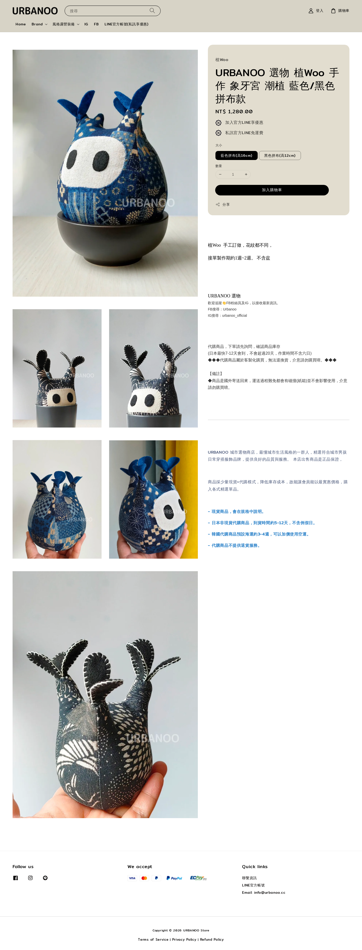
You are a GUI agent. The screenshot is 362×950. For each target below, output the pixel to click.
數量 (218, 166)
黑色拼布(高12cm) (280, 155)
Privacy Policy (184, 939)
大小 (218, 145)
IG (86, 24)
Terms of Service (153, 939)
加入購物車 (272, 190)
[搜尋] (152, 11)
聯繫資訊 (249, 878)
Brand (37, 24)
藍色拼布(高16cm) (236, 155)
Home (21, 24)
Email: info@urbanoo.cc (263, 892)
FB (96, 24)
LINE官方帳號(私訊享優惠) (126, 24)
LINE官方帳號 (253, 885)
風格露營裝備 (64, 24)
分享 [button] (222, 204)
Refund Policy (212, 939)
